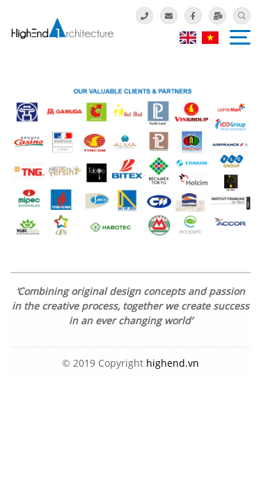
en (187, 37)
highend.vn (172, 363)
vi (209, 37)
